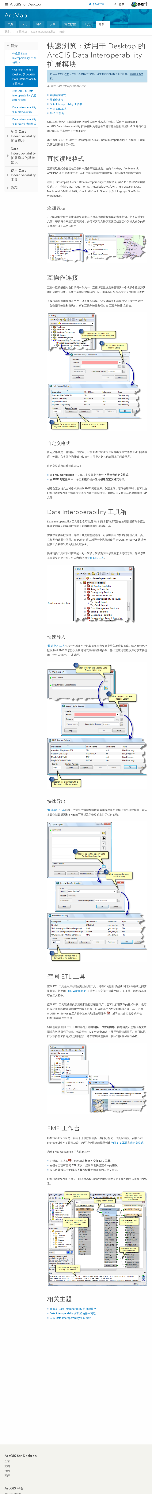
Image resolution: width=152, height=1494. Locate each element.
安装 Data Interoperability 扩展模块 (70, 1317)
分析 (53, 24)
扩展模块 (21, 31)
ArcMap (16, 15)
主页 (10, 24)
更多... (103, 24)
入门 (24, 24)
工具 (87, 24)
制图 (39, 24)
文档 (7, 1466)
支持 (7, 1475)
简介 (62, 31)
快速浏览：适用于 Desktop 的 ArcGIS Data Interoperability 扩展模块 (24, 76)
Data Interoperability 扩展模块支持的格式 (24, 121)
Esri (139, 4)
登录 (122, 4)
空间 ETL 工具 (58, 108)
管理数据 (70, 24)
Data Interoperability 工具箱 (66, 104)
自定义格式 (136, 1142)
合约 (7, 1470)
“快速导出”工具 (56, 810)
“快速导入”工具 (56, 645)
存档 (67, 74)
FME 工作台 (57, 113)
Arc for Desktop (25, 4)
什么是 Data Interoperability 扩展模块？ (24, 58)
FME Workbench (76, 990)
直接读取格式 (58, 95)
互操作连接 (56, 99)
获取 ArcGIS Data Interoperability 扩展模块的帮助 (24, 95)
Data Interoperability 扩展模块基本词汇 (24, 109)
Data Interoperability (43, 31)
